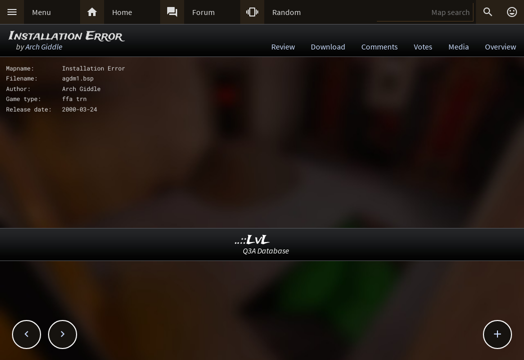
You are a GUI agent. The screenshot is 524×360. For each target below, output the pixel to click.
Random (286, 12)
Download (328, 47)
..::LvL (252, 240)
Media (458, 47)
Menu (41, 12)
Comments (379, 47)
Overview (500, 47)
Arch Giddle (44, 47)
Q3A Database (266, 251)
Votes (423, 47)
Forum (203, 12)
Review (283, 47)
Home (122, 12)
